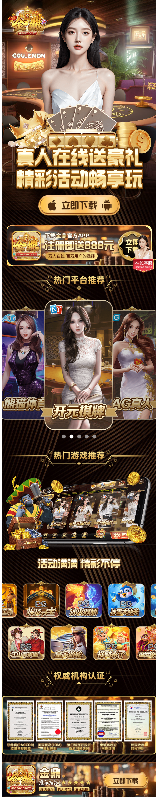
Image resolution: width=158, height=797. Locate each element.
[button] (64, 436)
